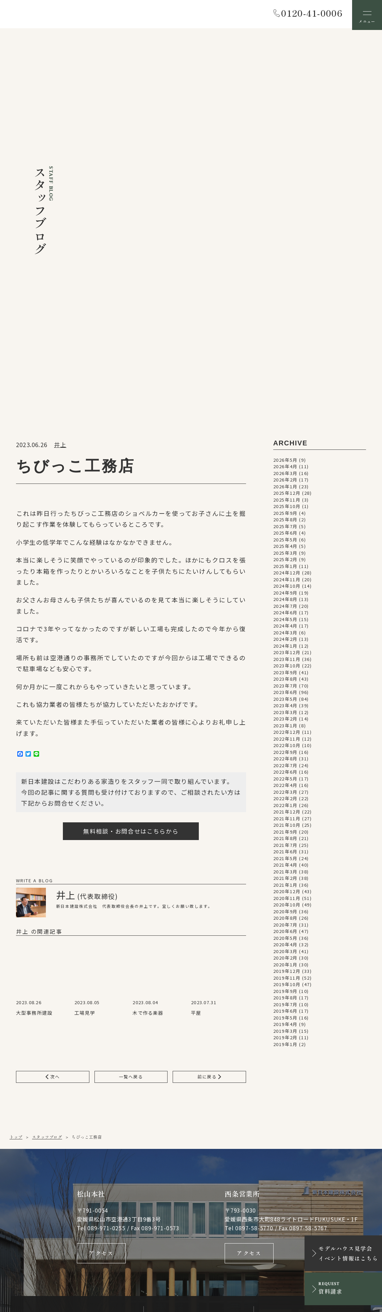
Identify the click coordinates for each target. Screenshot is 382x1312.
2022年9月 (285, 478)
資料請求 (312, 1122)
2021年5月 (285, 584)
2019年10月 (287, 710)
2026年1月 (285, 212)
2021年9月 (285, 557)
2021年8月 (285, 564)
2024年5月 (285, 345)
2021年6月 (285, 577)
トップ (16, 864)
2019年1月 (285, 770)
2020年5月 (285, 664)
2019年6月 (285, 737)
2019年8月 (285, 724)
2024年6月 (285, 338)
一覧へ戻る (131, 803)
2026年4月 (285, 192)
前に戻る (209, 803)
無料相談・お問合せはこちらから (131, 557)
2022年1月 (285, 531)
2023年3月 (285, 438)
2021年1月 (285, 610)
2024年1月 (285, 371)
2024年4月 (285, 352)
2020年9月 (285, 637)
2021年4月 (285, 591)
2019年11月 (287, 703)
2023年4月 (285, 431)
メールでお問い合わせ (198, 1122)
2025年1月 (285, 292)
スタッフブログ (47, 864)
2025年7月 (285, 252)
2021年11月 (287, 544)
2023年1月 (285, 451)
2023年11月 (287, 385)
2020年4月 (285, 670)
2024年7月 (285, 332)
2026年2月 (285, 206)
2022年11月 (287, 464)
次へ (52, 803)
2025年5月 (285, 265)
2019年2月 (285, 763)
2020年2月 (285, 684)
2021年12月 (287, 538)
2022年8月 (285, 484)
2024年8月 (285, 325)
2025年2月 (285, 285)
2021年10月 (287, 551)
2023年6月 (285, 418)
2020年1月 (285, 690)
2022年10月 (287, 471)
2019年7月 (285, 730)
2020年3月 (285, 677)
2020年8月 (285, 644)
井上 (60, 170)
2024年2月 (285, 365)
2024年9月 (285, 318)
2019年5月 (285, 743)
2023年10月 (287, 392)
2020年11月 (287, 624)
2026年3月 (285, 199)
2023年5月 (285, 425)
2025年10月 (287, 232)
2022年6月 (285, 498)
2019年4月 (285, 750)
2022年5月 (285, 504)
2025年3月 (285, 278)
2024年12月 (287, 299)
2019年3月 (285, 757)
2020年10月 (287, 631)
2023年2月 (285, 445)
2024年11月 (287, 305)
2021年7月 (285, 571)
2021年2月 (285, 604)
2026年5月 (285, 186)
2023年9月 (285, 398)
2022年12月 (287, 458)
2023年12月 (287, 378)
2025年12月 (287, 219)
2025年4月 (285, 272)
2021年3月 (285, 597)
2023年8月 (285, 405)
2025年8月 (285, 245)
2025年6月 (285, 259)
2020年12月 (287, 617)
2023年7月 (285, 411)
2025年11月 (287, 225)
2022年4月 (285, 511)
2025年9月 (285, 239)
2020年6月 (285, 657)
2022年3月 (285, 518)
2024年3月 (285, 358)
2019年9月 (285, 717)
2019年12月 (287, 697)
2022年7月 (285, 491)
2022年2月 (285, 524)
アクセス (101, 981)
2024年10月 (287, 312)
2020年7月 (285, 650)
